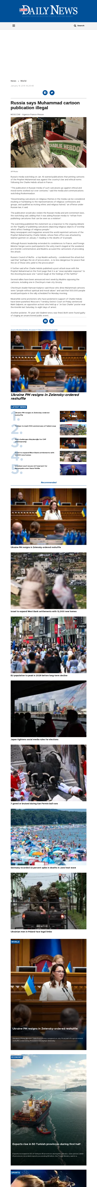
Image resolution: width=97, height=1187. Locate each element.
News (13, 81)
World (23, 81)
